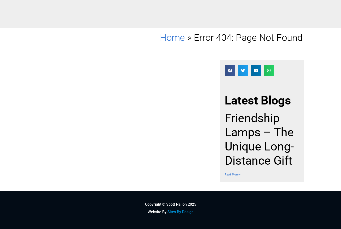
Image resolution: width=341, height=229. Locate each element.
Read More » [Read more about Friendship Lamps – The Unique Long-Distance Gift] (233, 174)
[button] (230, 70)
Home (172, 37)
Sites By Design (180, 212)
